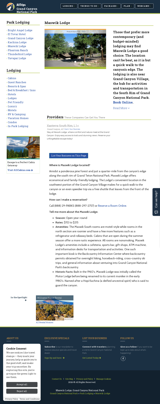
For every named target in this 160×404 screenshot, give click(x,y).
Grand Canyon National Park (27, 10)
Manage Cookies (103, 379)
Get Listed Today (91, 357)
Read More (121, 108)
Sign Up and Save (55, 357)
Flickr (84, 31)
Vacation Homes (18, 118)
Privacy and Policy (84, 379)
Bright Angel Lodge (20, 30)
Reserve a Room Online (112, 205)
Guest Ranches (17, 82)
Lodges (12, 98)
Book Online (123, 102)
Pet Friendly (16, 102)
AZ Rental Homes (44, 322)
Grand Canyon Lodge (20, 38)
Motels (12, 110)
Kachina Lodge (17, 42)
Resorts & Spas (17, 86)
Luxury (12, 106)
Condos (12, 122)
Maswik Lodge (17, 46)
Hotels (12, 94)
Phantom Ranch (18, 50)
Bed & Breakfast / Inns (21, 90)
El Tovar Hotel (17, 34)
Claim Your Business (72, 129)
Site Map (69, 379)
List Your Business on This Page (68, 155)
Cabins (12, 78)
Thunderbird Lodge (20, 54)
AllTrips (21, 4)
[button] (49, 48)
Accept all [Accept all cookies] (21, 396)
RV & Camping (17, 114)
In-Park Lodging (18, 126)
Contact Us (57, 379)
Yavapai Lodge (17, 58)
